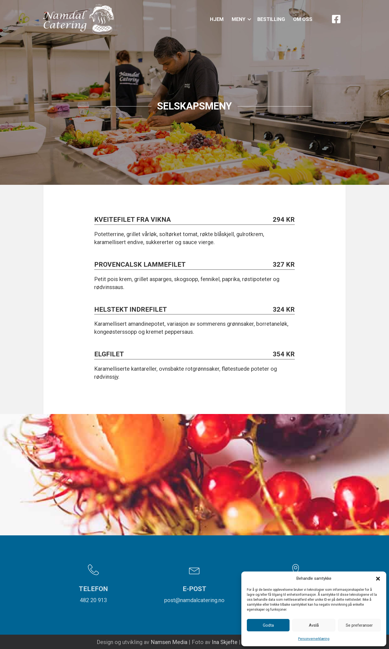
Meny (238, 19)
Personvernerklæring (313, 639)
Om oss (302, 19)
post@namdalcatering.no (194, 600)
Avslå (314, 625)
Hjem (217, 19)
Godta (268, 625)
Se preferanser (359, 625)
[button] (378, 578)
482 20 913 (93, 600)
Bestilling (271, 19)
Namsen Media (169, 642)
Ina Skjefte (224, 642)
